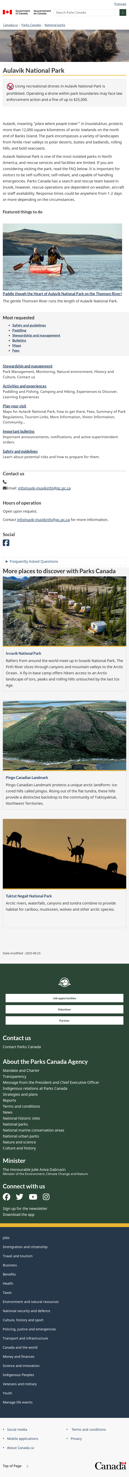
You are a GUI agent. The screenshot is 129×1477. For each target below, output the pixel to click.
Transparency (14, 1076)
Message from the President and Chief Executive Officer (51, 1082)
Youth (7, 1393)
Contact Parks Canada (22, 1046)
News (7, 1112)
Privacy (76, 1438)
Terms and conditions (21, 1106)
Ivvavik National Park (23, 653)
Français (120, 4)
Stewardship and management (36, 335)
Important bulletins (18, 431)
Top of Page (15, 1466)
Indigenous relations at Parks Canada (35, 1088)
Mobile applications (22, 1438)
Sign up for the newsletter (25, 1208)
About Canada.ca (20, 1447)
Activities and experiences (24, 386)
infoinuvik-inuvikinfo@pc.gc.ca (44, 488)
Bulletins (19, 340)
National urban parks (21, 1136)
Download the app (18, 1214)
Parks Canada (31, 25)
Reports (9, 1100)
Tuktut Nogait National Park (29, 896)
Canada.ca (10, 25)
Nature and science (19, 1142)
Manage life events (18, 1402)
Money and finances (18, 1356)
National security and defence (26, 1311)
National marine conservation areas (33, 1130)
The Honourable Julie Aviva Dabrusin (45, 1171)
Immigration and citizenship (25, 1247)
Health (8, 1283)
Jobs (6, 1237)
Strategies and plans (20, 1094)
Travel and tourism (18, 1256)
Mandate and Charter (21, 1070)
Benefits (9, 1274)
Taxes (7, 1292)
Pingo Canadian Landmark (27, 777)
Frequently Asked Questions (34, 561)
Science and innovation (21, 1365)
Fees (15, 350)
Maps (16, 345)
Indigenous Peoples (18, 1375)
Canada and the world (20, 1347)
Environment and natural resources (31, 1301)
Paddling (19, 330)
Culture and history (19, 1148)
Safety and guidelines (29, 325)
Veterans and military (20, 1384)
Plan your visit (14, 406)
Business (10, 1265)
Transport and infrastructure (25, 1338)
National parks (55, 25)
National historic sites (21, 1118)
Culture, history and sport (23, 1320)
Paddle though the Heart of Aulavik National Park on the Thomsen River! (62, 293)
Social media (17, 1429)
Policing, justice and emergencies (29, 1329)
